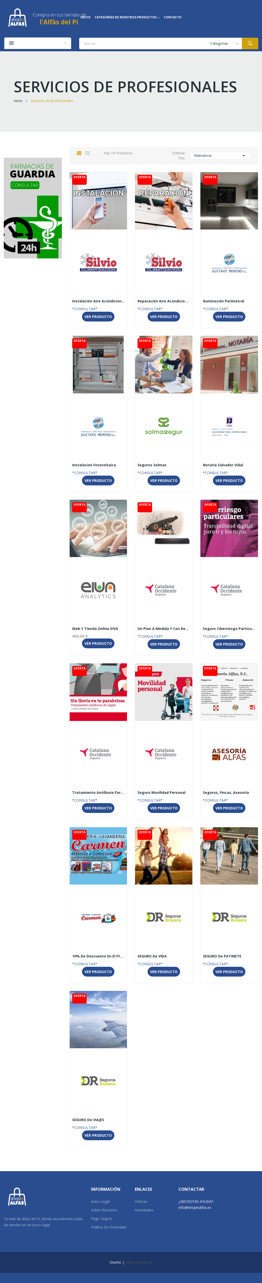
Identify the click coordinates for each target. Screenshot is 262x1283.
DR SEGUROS (164, 949)
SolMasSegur (163, 458)
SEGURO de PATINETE (222, 956)
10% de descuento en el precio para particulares (98, 956)
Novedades (144, 1210)
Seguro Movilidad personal (162, 792)
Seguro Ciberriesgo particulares (229, 628)
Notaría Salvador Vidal (229, 458)
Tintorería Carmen (98, 949)
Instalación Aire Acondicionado (98, 301)
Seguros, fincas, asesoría (226, 792)
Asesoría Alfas (229, 786)
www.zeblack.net (138, 1262)
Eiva (98, 622)
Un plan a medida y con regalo (164, 628)
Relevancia (220, 156)
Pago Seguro (101, 1218)
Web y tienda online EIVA (95, 628)
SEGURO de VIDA (152, 956)
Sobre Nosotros (104, 1210)
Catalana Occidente (163, 622)
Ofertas (141, 1201)
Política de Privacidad (108, 1227)
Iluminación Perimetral (223, 301)
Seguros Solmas (152, 465)
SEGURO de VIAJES (88, 1120)
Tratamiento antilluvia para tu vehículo (98, 792)
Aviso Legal (100, 1201)
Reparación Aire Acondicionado (164, 301)
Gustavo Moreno (229, 294)
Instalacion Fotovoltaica (94, 465)
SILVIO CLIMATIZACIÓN (98, 294)
